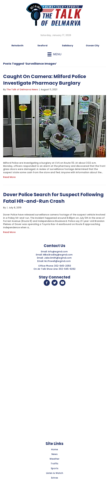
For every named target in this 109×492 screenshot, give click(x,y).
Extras (54, 477)
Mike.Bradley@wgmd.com (58, 254)
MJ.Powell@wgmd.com (58, 261)
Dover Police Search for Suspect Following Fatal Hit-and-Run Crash (53, 197)
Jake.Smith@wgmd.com (58, 257)
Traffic (54, 463)
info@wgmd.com (58, 251)
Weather (54, 458)
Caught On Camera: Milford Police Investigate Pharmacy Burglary (44, 79)
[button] (46, 282)
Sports (54, 468)
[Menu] (54, 54)
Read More (9, 177)
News (54, 454)
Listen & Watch (54, 473)
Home (54, 449)
